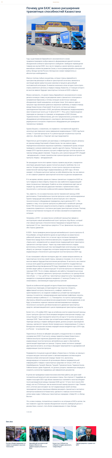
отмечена (48, 241)
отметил (82, 262)
